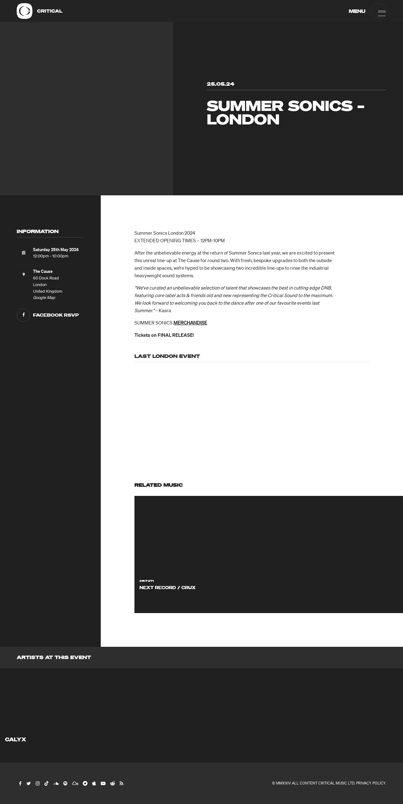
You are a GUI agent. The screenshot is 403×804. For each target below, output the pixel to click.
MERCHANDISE (190, 322)
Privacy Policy (370, 783)
